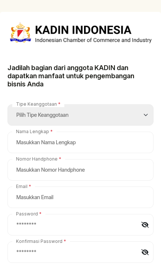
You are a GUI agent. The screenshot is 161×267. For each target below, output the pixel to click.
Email (22, 186)
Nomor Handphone (37, 159)
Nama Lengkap (32, 131)
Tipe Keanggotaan (36, 104)
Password (27, 214)
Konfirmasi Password (39, 241)
